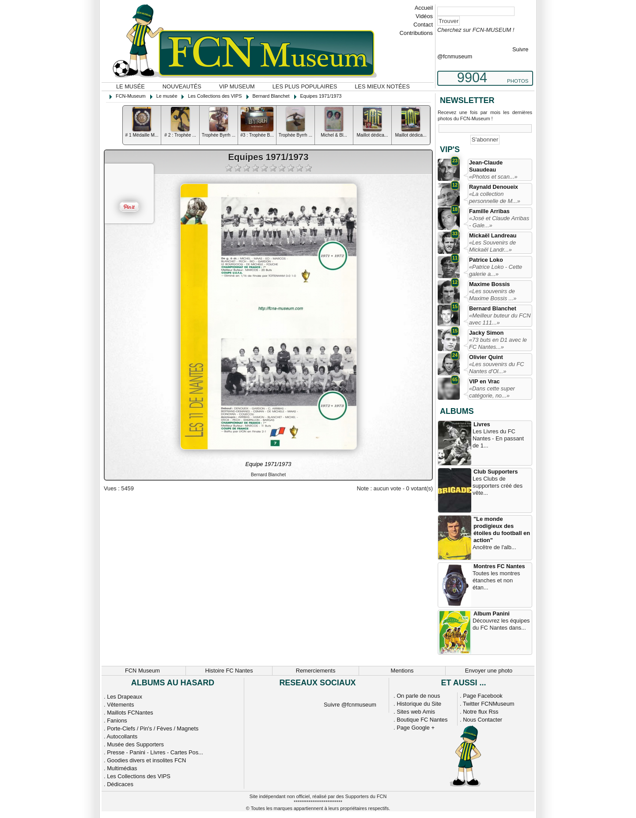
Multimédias (122, 768)
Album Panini (491, 613)
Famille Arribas (489, 211)
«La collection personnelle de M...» (494, 197)
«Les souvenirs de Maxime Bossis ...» (492, 295)
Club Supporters (495, 471)
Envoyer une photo (488, 670)
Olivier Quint (486, 357)
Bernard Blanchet (492, 308)
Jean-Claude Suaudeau (486, 166)
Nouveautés (182, 86)
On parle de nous (418, 695)
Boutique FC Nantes (422, 719)
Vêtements (120, 704)
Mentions (402, 670)
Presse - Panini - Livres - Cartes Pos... (155, 752)
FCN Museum (142, 670)
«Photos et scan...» (493, 176)
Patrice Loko (486, 259)
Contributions (416, 33)
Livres (481, 424)
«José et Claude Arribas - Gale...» (499, 222)
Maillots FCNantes (130, 712)
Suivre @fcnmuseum (350, 704)
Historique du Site (419, 703)
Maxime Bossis (489, 284)
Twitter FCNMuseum (489, 703)
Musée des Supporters (135, 744)
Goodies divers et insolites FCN (146, 760)
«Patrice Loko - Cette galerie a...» (495, 270)
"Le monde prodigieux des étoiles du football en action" (501, 529)
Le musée (130, 86)
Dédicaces (120, 784)
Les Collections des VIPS (138, 776)
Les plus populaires (305, 86)
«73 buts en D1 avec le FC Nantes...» (498, 343)
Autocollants (121, 736)
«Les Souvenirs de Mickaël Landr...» (492, 246)
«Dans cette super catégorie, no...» (492, 392)
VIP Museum (237, 86)
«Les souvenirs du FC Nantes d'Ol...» (496, 368)
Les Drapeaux (124, 696)
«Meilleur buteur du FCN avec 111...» (499, 319)
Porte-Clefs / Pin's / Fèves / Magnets (152, 728)
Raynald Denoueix (493, 186)
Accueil (424, 7)
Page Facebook (483, 695)
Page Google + (416, 727)
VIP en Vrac (484, 381)
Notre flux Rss (480, 711)
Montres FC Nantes (499, 566)
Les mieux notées (382, 86)
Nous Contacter (482, 719)
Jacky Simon (486, 332)
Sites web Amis (416, 711)
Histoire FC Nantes (229, 670)
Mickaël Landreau (492, 235)
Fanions (117, 720)
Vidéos (424, 16)
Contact (423, 24)
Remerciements (316, 670)
